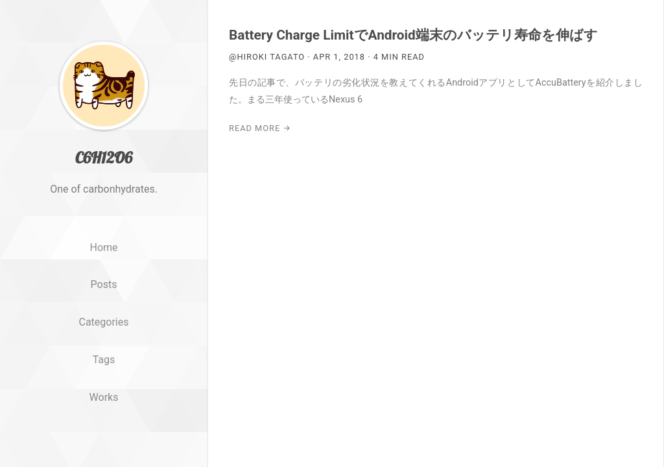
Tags (104, 359)
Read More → (260, 128)
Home (103, 247)
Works (104, 397)
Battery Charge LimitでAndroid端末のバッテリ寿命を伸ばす (413, 35)
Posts (104, 284)
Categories (104, 322)
